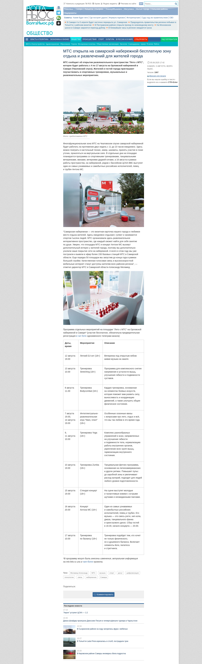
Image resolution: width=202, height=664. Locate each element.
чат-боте (88, 561)
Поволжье (68, 9)
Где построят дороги (98, 18)
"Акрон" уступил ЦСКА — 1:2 (75, 613)
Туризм (74, 44)
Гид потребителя (169, 39)
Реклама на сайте (127, 4)
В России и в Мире (124, 39)
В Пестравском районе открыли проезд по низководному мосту (124, 25)
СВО (171, 18)
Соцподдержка (134, 44)
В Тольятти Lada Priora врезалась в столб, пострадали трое (102, 641)
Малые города (142, 9)
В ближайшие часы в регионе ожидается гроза (130, 28)
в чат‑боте (81, 336)
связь (80, 577)
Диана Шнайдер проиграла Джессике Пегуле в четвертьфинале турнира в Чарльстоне (100, 621)
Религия (150, 44)
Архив (96, 4)
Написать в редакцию (74, 4)
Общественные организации (107, 44)
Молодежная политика (87, 44)
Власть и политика (39, 39)
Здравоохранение (52, 44)
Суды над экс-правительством (155, 18)
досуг (120, 573)
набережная (91, 577)
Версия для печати (158, 76)
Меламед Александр (79, 573)
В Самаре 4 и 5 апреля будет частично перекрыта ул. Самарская (97, 22)
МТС (93, 573)
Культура (110, 39)
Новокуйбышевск (114, 9)
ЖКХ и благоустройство (35, 44)
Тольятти (89, 9)
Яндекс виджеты (109, 4)
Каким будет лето (80, 18)
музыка (102, 573)
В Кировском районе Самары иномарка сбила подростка (101, 653)
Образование (65, 44)
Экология (123, 44)
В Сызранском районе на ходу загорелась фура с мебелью (102, 629)
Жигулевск (129, 9)
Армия (143, 44)
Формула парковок (117, 18)
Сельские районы (159, 9)
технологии (69, 577)
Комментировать (103, 594)
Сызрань (99, 9)
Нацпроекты (70, 13)
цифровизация (132, 573)
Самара (79, 9)
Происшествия (89, 39)
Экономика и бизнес (59, 39)
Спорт (101, 39)
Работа (156, 44)
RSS (88, 4)
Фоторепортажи (133, 18)
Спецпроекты (141, 39)
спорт (111, 573)
